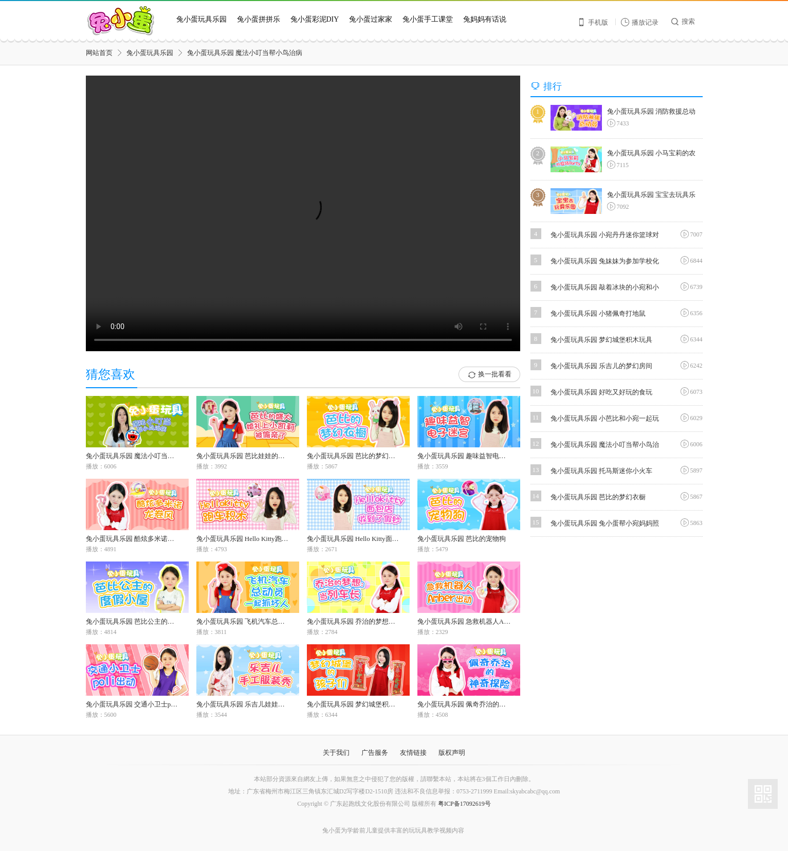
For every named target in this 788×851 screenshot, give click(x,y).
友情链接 (413, 752)
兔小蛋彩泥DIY (314, 19)
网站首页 (99, 53)
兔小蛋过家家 (370, 19)
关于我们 (336, 752)
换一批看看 (489, 374)
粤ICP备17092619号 (464, 803)
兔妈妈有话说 (484, 19)
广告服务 (374, 752)
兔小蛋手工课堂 (427, 19)
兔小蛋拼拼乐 (258, 19)
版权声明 (451, 752)
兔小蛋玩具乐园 (201, 19)
